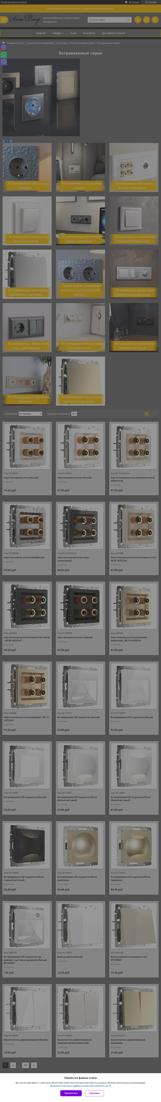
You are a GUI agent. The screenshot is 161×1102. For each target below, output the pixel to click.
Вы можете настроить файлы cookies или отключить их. (79, 1086)
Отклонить (94, 1093)
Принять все (71, 1093)
